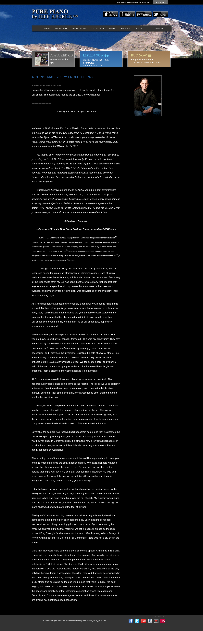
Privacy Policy (92, 621)
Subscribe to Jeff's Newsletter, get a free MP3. (133, 2)
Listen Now (98, 28)
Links (84, 621)
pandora (144, 14)
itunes (110, 14)
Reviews (125, 28)
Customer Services (73, 621)
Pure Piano (55, 15)
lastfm (162, 621)
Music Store (79, 28)
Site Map (102, 621)
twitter (160, 14)
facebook (127, 14)
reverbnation (156, 621)
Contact (140, 28)
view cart (159, 28)
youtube (143, 621)
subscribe (161, 2)
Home (47, 28)
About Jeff (61, 28)
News (112, 28)
